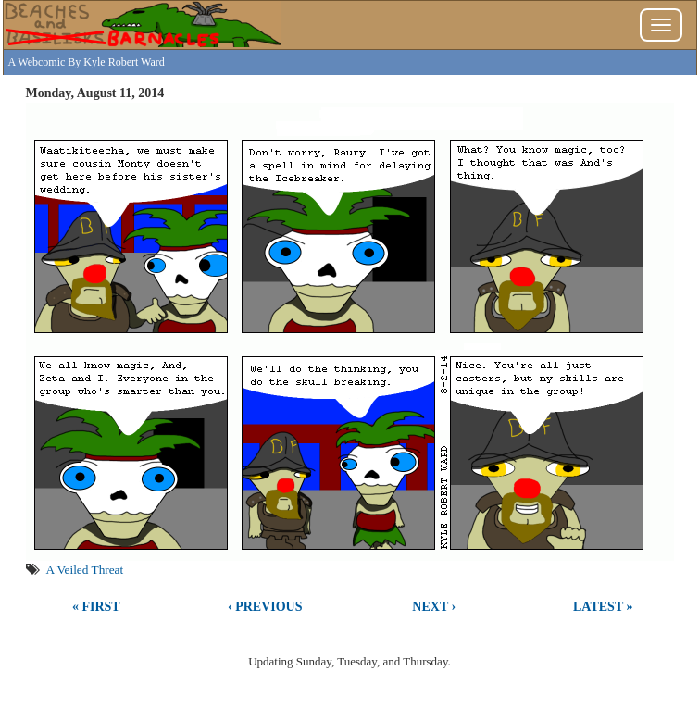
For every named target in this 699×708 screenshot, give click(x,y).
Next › (434, 607)
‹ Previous (265, 607)
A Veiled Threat (85, 570)
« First (96, 607)
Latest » (602, 607)
